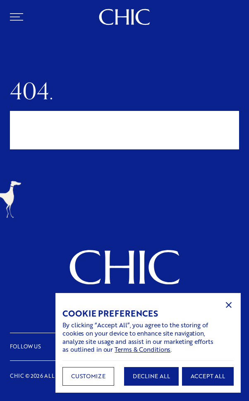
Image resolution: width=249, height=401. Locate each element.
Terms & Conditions (142, 349)
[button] (229, 305)
